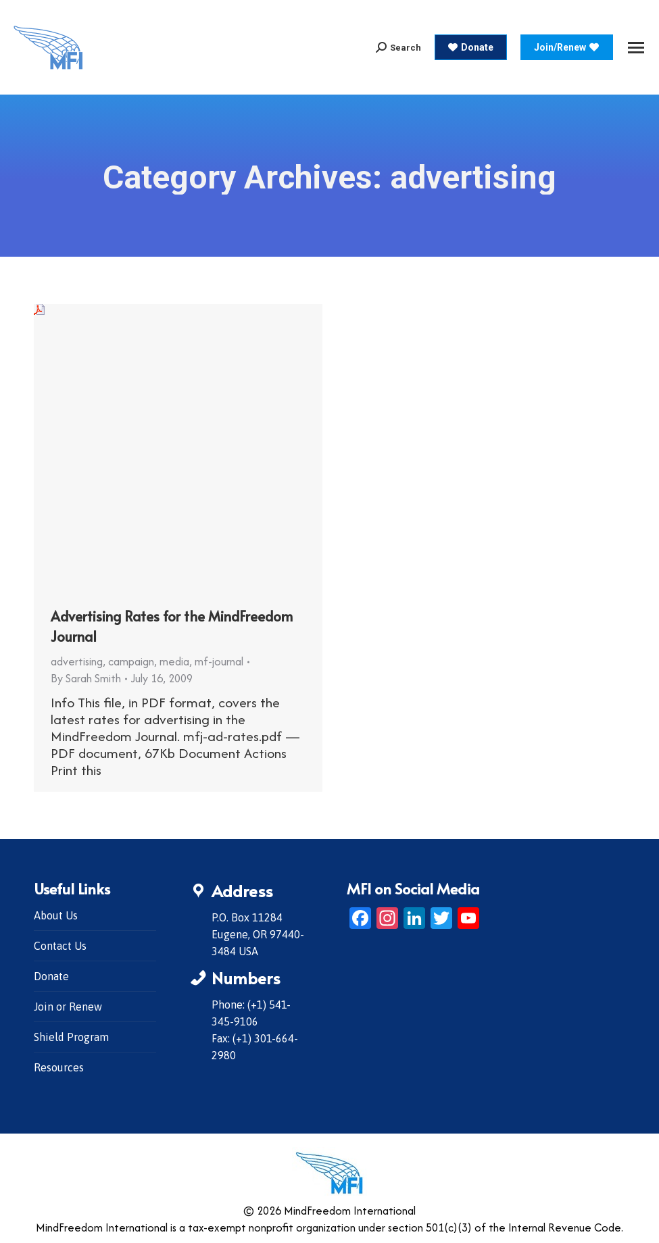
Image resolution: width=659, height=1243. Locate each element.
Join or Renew (68, 1006)
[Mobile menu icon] (636, 48)
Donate (51, 976)
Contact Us (60, 946)
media (174, 661)
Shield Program (71, 1037)
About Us (56, 915)
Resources (59, 1067)
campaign (131, 661)
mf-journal (219, 661)
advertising (77, 661)
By (86, 678)
